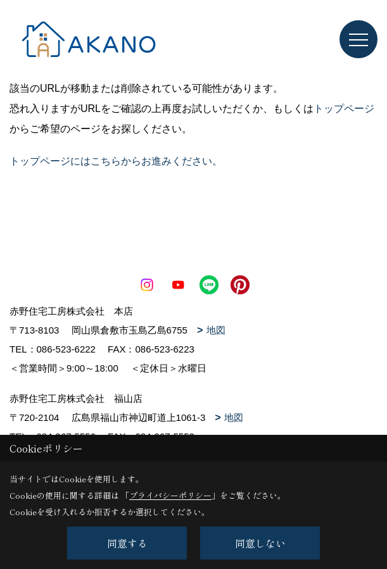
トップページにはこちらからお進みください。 (116, 161)
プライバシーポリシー (170, 495)
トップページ (344, 108)
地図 (215, 330)
